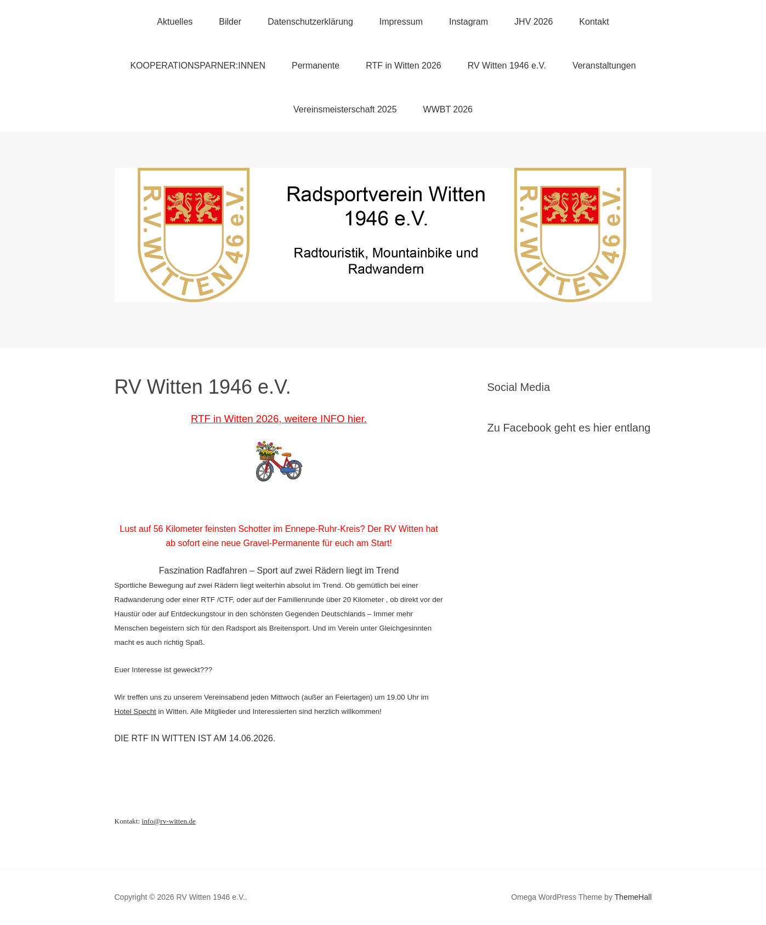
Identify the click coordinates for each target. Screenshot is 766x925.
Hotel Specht (135, 711)
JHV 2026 (533, 21)
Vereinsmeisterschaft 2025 (345, 109)
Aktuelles (174, 21)
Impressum (401, 21)
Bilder (230, 21)
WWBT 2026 (448, 109)
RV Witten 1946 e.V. (507, 65)
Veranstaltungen (604, 65)
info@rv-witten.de (168, 821)
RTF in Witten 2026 (403, 65)
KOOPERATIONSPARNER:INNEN (197, 65)
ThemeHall (633, 897)
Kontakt (594, 21)
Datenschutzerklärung (310, 21)
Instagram (468, 21)
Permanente (315, 65)
